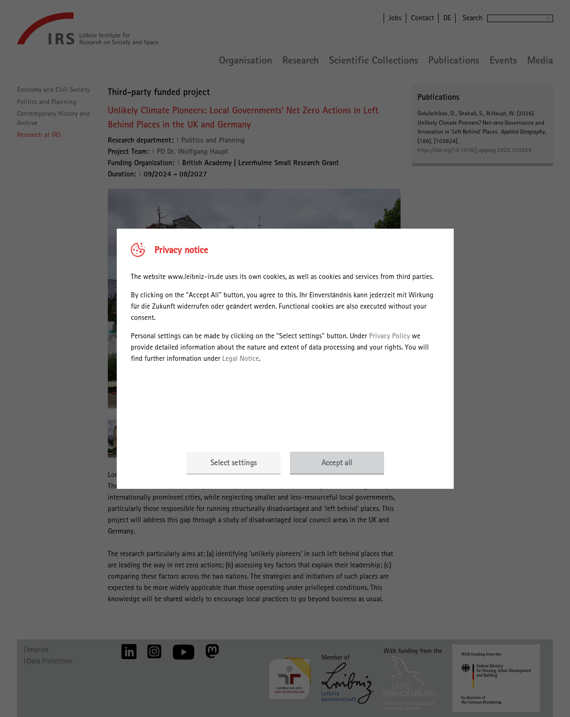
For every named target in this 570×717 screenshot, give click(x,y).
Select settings (233, 462)
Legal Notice (240, 358)
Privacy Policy (389, 335)
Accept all (336, 462)
